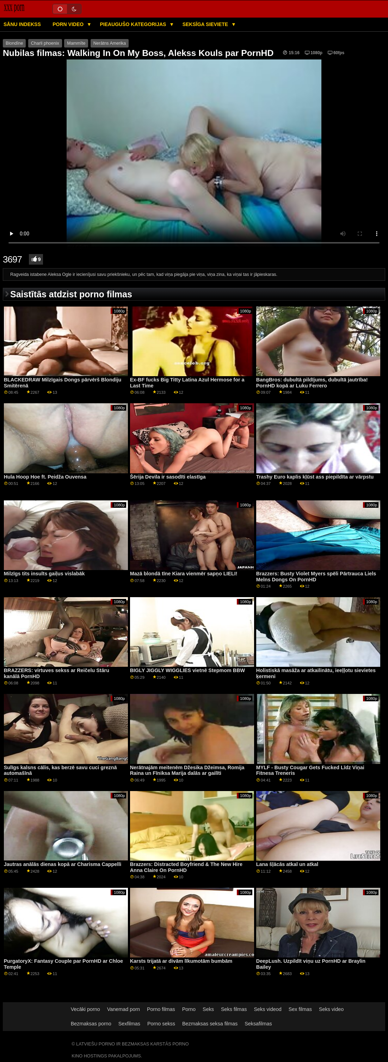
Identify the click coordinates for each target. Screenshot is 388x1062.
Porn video (69, 24)
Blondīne (14, 43)
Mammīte (76, 43)
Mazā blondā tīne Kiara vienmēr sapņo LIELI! (184, 573)
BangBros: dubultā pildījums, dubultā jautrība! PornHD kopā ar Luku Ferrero (312, 382)
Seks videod (267, 1009)
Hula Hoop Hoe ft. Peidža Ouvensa (45, 477)
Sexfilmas (129, 1023)
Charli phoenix (45, 43)
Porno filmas (161, 1009)
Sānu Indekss (22, 24)
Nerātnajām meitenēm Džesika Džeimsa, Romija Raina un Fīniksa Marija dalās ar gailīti (187, 770)
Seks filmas (234, 1009)
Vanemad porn (123, 1009)
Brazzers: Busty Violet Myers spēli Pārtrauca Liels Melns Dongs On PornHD (316, 576)
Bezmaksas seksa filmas (210, 1023)
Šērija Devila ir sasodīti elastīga (168, 477)
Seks (208, 1009)
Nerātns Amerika (109, 43)
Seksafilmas (258, 1023)
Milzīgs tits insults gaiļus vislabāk (44, 573)
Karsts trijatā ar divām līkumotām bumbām (181, 961)
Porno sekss (161, 1023)
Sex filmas (300, 1009)
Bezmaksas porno (91, 1023)
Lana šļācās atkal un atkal (287, 864)
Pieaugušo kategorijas (133, 24)
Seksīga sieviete (206, 24)
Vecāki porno (85, 1009)
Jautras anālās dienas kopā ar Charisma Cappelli (63, 864)
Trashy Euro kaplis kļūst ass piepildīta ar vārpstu (315, 477)
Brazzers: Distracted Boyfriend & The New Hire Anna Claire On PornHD (186, 867)
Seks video (331, 1009)
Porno (189, 1009)
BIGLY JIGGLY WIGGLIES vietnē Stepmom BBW (187, 670)
